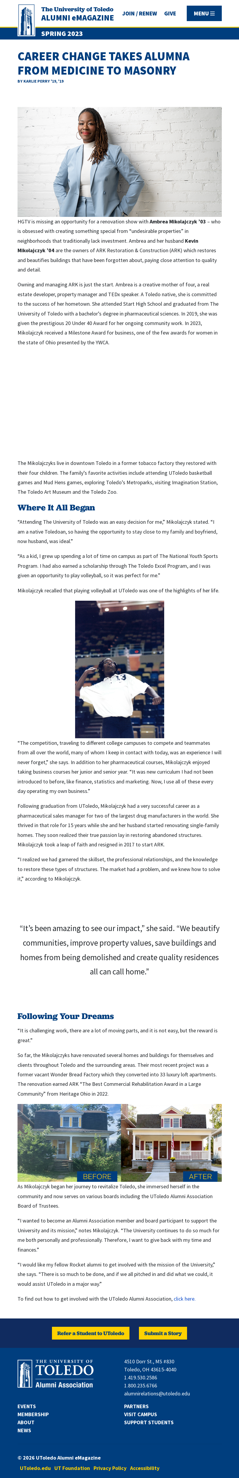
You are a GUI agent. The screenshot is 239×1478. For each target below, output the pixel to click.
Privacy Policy (110, 1468)
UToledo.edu (35, 1468)
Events (27, 1406)
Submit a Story (163, 1333)
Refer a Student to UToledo (90, 1333)
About (26, 1422)
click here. (185, 1298)
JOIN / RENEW (139, 13)
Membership (33, 1414)
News (24, 1430)
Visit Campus (140, 1414)
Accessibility (144, 1468)
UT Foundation (72, 1468)
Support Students (149, 1422)
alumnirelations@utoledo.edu (157, 1393)
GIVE (170, 13)
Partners (136, 1406)
